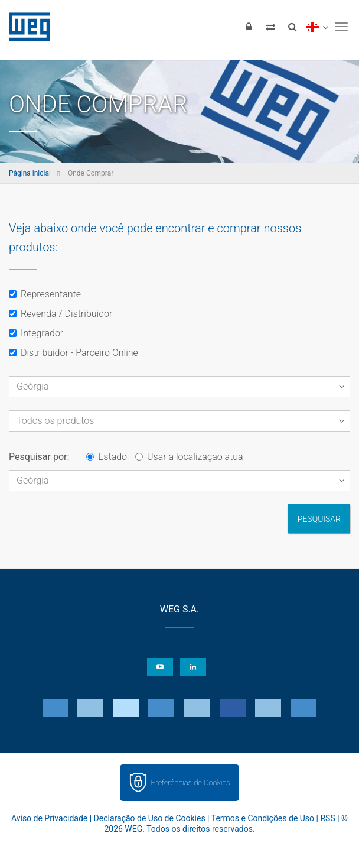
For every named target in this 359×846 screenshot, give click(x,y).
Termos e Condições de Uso (262, 818)
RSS (327, 818)
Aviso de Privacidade (49, 818)
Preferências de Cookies (190, 782)
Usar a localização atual (190, 456)
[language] (316, 27)
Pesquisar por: (39, 456)
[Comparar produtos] (270, 27)
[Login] (248, 27)
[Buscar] (292, 27)
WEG (25, 26)
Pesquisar (319, 519)
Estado (106, 456)
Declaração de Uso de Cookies (149, 818)
